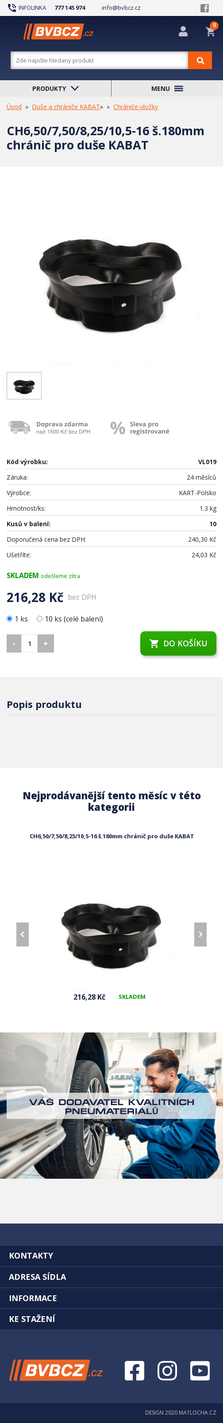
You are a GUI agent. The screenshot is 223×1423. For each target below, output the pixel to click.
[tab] (111, 1255)
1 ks (18, 619)
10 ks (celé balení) (70, 619)
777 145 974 (69, 8)
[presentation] (22, 934)
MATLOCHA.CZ (197, 1412)
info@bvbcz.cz (121, 8)
